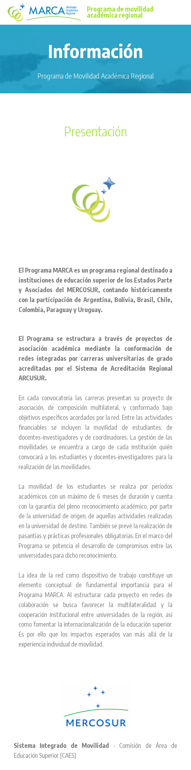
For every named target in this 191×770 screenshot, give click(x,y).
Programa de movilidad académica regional (120, 12)
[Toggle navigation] (181, 10)
